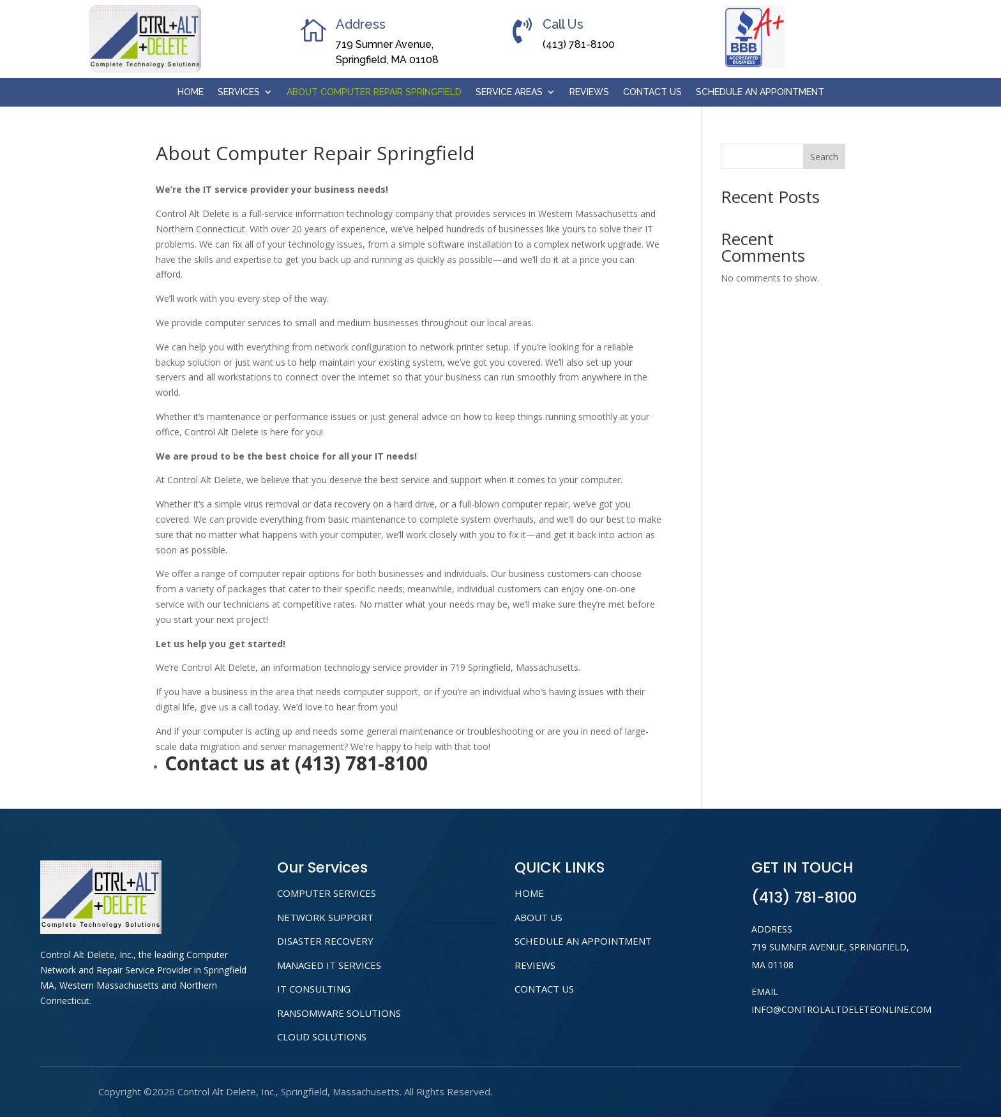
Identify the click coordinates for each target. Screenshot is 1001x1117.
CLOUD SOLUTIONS (321, 1036)
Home (190, 92)
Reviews (589, 92)
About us (538, 917)
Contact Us (652, 92)
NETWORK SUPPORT (325, 917)
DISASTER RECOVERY (325, 940)
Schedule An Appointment (760, 92)
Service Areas (509, 92)
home (529, 893)
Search (824, 157)
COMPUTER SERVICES (326, 893)
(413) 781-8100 (579, 44)
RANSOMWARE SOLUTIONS (339, 1013)
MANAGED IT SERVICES (329, 965)
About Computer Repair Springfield (374, 92)
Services (239, 92)
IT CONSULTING (313, 988)
